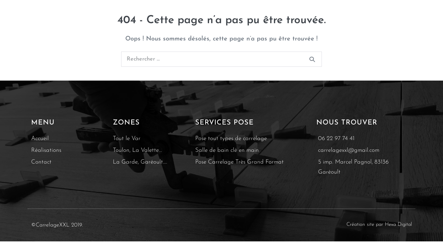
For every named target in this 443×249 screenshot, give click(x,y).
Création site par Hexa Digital (379, 224)
